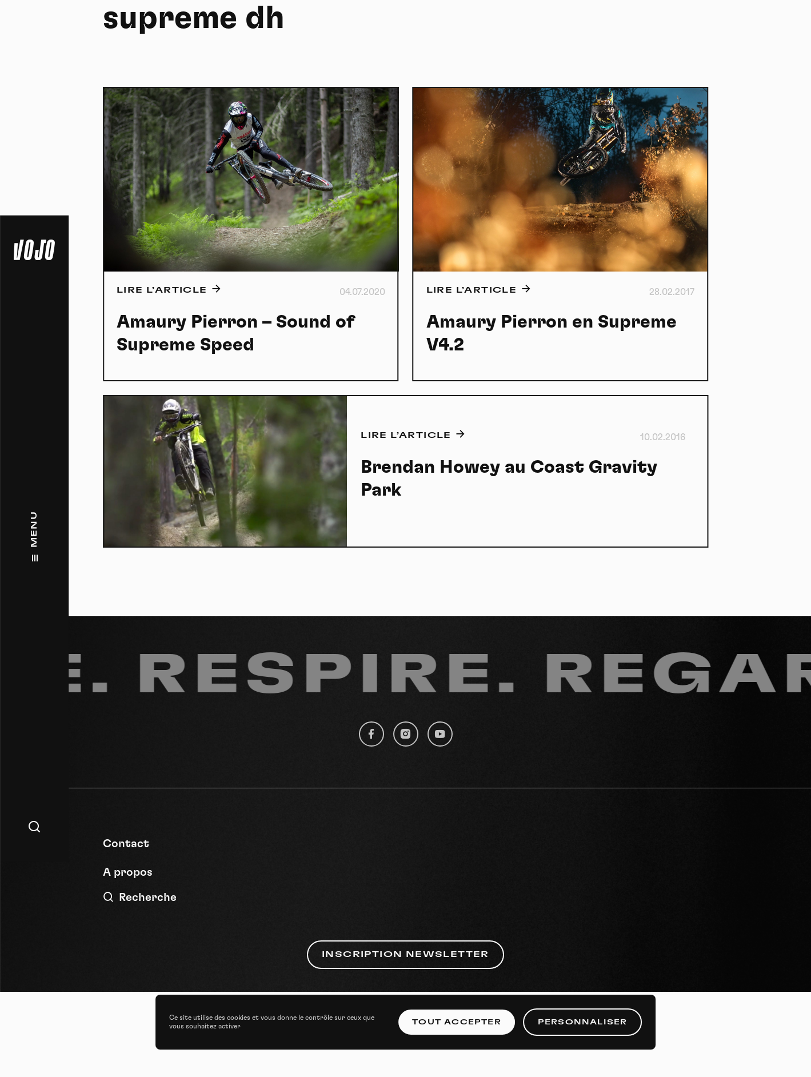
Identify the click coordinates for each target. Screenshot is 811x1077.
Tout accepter (456, 1022)
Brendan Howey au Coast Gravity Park (509, 478)
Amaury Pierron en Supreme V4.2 (551, 333)
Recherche (140, 897)
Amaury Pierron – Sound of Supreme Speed (235, 333)
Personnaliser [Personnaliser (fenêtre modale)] (583, 1022)
